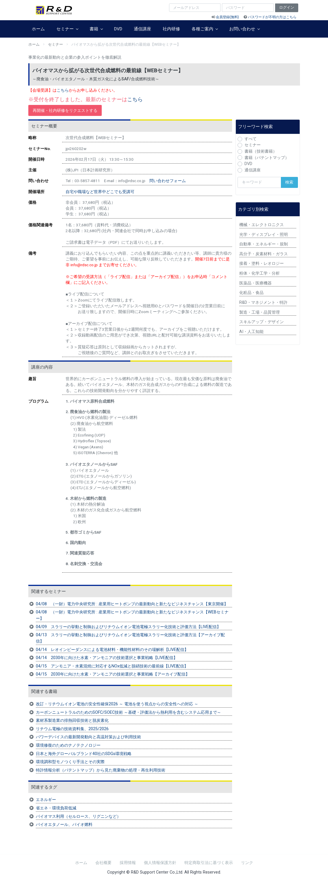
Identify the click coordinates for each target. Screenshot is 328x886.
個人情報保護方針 (160, 862)
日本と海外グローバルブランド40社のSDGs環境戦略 (83, 753)
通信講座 (142, 29)
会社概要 (103, 862)
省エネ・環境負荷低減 (56, 808)
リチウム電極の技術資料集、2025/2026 (72, 728)
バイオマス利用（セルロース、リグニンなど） (78, 816)
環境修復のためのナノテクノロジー (68, 745)
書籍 (96, 29)
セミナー (67, 29)
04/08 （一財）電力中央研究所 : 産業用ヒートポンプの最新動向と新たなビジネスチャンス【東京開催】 (132, 604)
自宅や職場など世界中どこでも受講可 (100, 191)
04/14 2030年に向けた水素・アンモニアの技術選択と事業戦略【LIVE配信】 (106, 657)
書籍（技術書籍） (260, 151)
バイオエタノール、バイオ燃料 (64, 824)
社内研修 (171, 29)
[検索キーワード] (259, 182)
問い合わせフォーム (167, 180)
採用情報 (128, 862)
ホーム (38, 29)
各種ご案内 (205, 29)
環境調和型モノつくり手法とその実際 (70, 761)
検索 (289, 182)
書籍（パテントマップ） (266, 157)
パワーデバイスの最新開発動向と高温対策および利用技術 (88, 737)
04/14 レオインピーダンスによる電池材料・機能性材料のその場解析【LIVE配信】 (112, 649)
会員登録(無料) (227, 17)
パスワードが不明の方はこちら (272, 17)
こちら (63, 90)
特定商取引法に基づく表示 (208, 862)
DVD (118, 29)
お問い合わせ (244, 29)
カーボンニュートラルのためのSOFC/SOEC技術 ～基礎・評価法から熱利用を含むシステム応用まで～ (128, 712)
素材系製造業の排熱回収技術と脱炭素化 (72, 720)
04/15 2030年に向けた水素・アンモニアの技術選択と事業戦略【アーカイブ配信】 (113, 674)
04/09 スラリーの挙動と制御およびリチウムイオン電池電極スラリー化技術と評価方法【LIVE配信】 (128, 626)
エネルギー (46, 799)
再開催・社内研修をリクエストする (65, 110)
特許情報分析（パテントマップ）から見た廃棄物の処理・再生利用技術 (100, 770)
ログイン (286, 7)
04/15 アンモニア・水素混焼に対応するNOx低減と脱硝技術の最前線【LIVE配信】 (112, 666)
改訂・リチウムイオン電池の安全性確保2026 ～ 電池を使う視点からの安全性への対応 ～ (117, 704)
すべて (250, 138)
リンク (247, 862)
